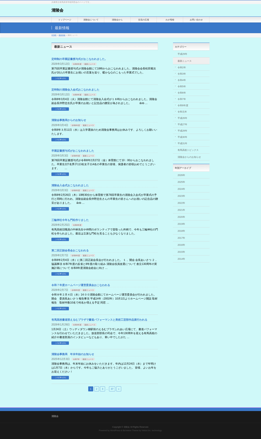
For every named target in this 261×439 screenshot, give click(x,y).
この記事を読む (60, 78)
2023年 (181, 196)
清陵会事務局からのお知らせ (68, 120)
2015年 (181, 252)
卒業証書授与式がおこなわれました (72, 150)
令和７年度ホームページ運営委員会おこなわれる (80, 285)
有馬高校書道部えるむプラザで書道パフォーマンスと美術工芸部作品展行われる (99, 319)
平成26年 (182, 118)
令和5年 (182, 86)
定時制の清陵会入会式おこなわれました (75, 89)
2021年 (181, 210)
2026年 (181, 175)
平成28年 (182, 130)
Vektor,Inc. (146, 430)
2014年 (181, 259)
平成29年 (182, 54)
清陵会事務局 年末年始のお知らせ (72, 354)
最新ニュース (89, 64)
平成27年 (182, 124)
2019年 (181, 224)
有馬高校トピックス (188, 150)
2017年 (181, 238)
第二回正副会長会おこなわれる (70, 250)
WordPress (115, 430)
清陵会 (57, 10)
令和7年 (76, 359)
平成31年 (182, 143)
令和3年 (182, 73)
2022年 (181, 203)
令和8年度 (77, 64)
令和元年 (182, 111)
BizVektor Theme (130, 430)
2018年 (181, 231)
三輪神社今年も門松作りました (70, 220)
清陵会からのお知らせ (189, 157)
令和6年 (182, 92)
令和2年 (182, 67)
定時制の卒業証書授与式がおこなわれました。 (79, 59)
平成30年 (182, 137)
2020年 (181, 217)
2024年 (181, 189)
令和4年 (182, 80)
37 (112, 389)
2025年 (181, 182)
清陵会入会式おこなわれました (70, 185)
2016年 (181, 245)
